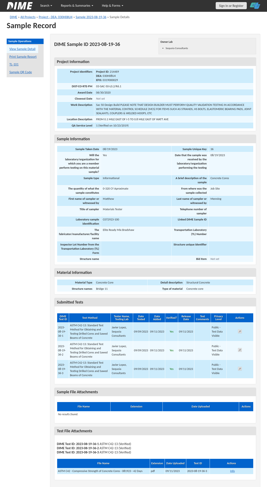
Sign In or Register (231, 6)
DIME (13, 17)
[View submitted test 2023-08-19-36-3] (240, 369)
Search (46, 6)
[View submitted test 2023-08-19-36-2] (240, 350)
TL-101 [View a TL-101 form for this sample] (14, 64)
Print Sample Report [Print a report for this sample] (23, 57)
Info (232, 471)
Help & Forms (112, 6)
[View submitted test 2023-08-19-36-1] (240, 332)
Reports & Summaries (77, 6)
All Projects (27, 17)
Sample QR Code (20, 72)
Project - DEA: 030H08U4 (56, 17)
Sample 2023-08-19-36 (91, 17)
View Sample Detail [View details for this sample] (22, 49)
